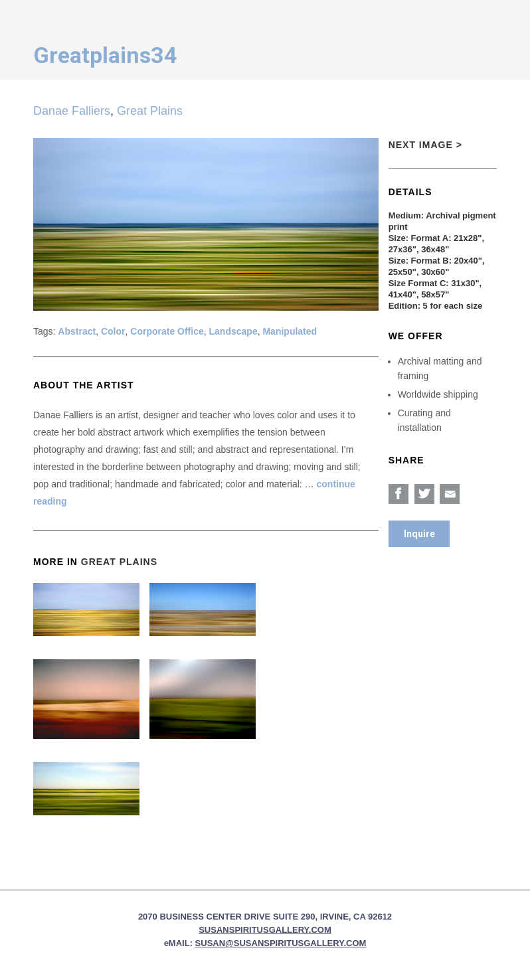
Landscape (233, 331)
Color (113, 331)
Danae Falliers (71, 111)
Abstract (77, 331)
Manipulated (289, 331)
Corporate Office (166, 331)
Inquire (419, 533)
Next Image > (425, 144)
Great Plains (150, 111)
